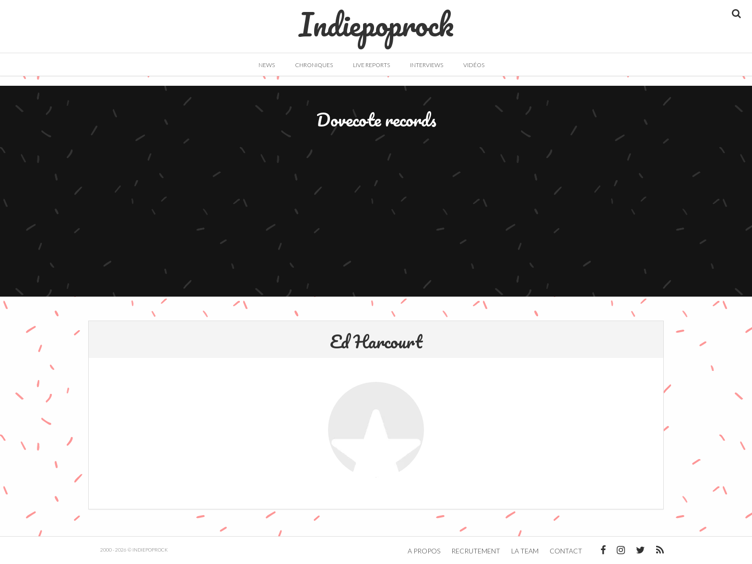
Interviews (426, 65)
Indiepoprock (376, 19)
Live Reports (371, 65)
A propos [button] (424, 551)
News (266, 65)
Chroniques (314, 65)
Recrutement (475, 551)
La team (525, 551)
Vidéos (473, 65)
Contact (566, 551)
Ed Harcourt (376, 341)
